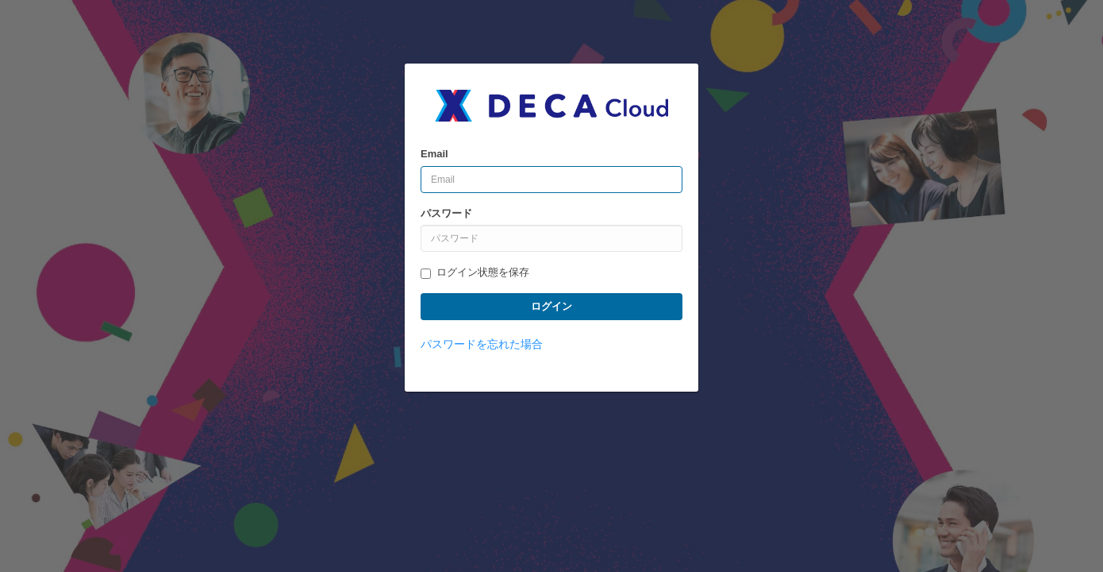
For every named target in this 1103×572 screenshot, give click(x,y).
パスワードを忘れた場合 (482, 344)
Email (434, 154)
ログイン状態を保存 (475, 272)
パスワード (446, 213)
